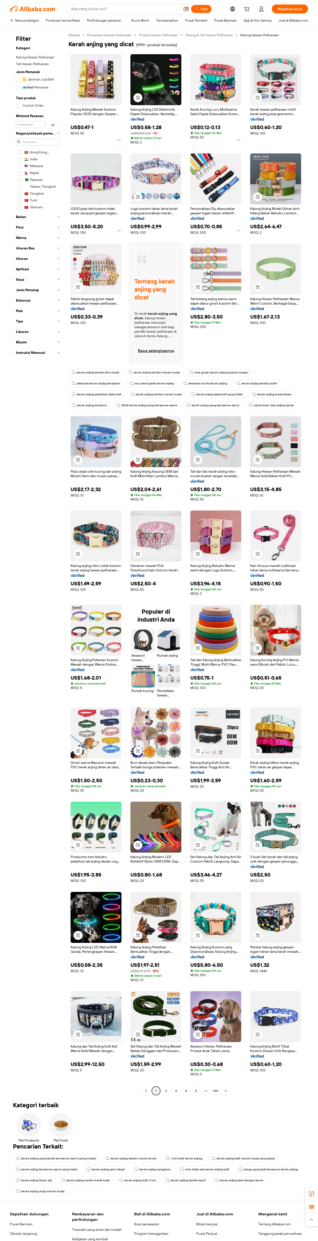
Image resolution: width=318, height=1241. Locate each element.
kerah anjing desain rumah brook (131, 1158)
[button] (137, 97)
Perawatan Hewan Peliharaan (109, 35)
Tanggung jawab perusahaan (280, 1234)
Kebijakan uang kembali (90, 1239)
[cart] (247, 10)
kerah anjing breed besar (272, 394)
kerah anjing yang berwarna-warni (213, 405)
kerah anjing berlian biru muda (95, 372)
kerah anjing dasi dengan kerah (239, 1180)
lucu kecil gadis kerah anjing (152, 383)
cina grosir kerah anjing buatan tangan (218, 372)
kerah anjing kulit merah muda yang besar (243, 1158)
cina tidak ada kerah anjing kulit (204, 1169)
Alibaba (74, 35)
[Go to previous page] (146, 1090)
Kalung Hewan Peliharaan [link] (259, 35)
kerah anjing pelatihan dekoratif (96, 394)
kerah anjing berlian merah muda (154, 372)
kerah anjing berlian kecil (185, 1180)
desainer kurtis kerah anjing (205, 383)
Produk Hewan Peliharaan (158, 35)
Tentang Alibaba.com (274, 1224)
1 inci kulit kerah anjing (184, 1158)
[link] (311, 1193)
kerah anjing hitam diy (34, 1180)
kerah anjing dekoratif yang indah (217, 394)
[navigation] (38, 563)
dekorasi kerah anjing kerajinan (96, 383)
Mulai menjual (206, 1224)
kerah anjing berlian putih (257, 383)
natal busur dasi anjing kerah (271, 405)
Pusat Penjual (206, 1234)
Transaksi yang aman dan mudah (97, 1230)
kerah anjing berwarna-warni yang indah (46, 1169)
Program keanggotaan (151, 1234)
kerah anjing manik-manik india (85, 1180)
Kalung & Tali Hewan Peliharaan (209, 35)
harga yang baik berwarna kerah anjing (268, 1169)
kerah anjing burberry (89, 405)
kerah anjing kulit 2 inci (137, 1180)
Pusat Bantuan (21, 1224)
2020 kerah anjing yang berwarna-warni (146, 405)
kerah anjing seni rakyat (106, 1169)
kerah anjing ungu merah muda (40, 1191)
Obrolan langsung (23, 1234)
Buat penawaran (146, 1224)
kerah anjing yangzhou (152, 1169)
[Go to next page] (225, 1090)
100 (215, 1091)
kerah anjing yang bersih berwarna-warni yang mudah (56, 1158)
